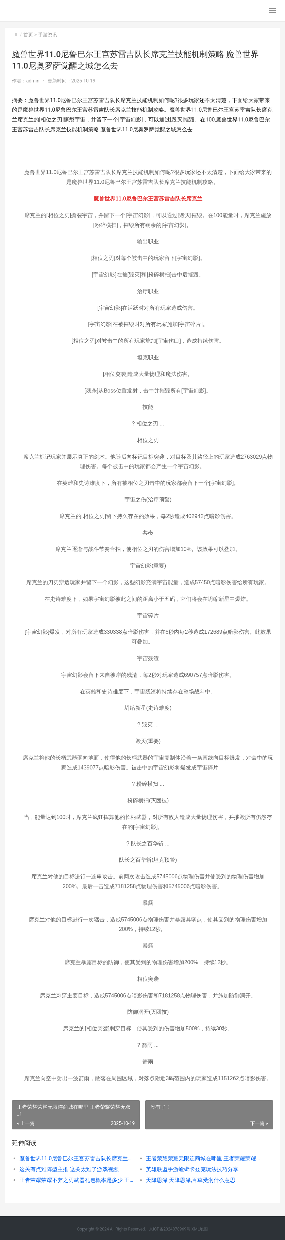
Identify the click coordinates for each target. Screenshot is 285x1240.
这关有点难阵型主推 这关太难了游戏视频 (69, 1169)
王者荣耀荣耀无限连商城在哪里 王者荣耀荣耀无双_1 (203, 1158)
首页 (28, 34)
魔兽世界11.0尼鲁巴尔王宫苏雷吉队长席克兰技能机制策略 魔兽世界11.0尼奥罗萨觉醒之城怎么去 (76, 1158)
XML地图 (199, 1229)
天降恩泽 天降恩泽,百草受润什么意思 (190, 1180)
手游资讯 (47, 34)
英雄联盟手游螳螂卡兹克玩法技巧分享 (192, 1169)
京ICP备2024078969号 (169, 1229)
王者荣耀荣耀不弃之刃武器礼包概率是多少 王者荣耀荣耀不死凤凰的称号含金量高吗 (76, 1180)
